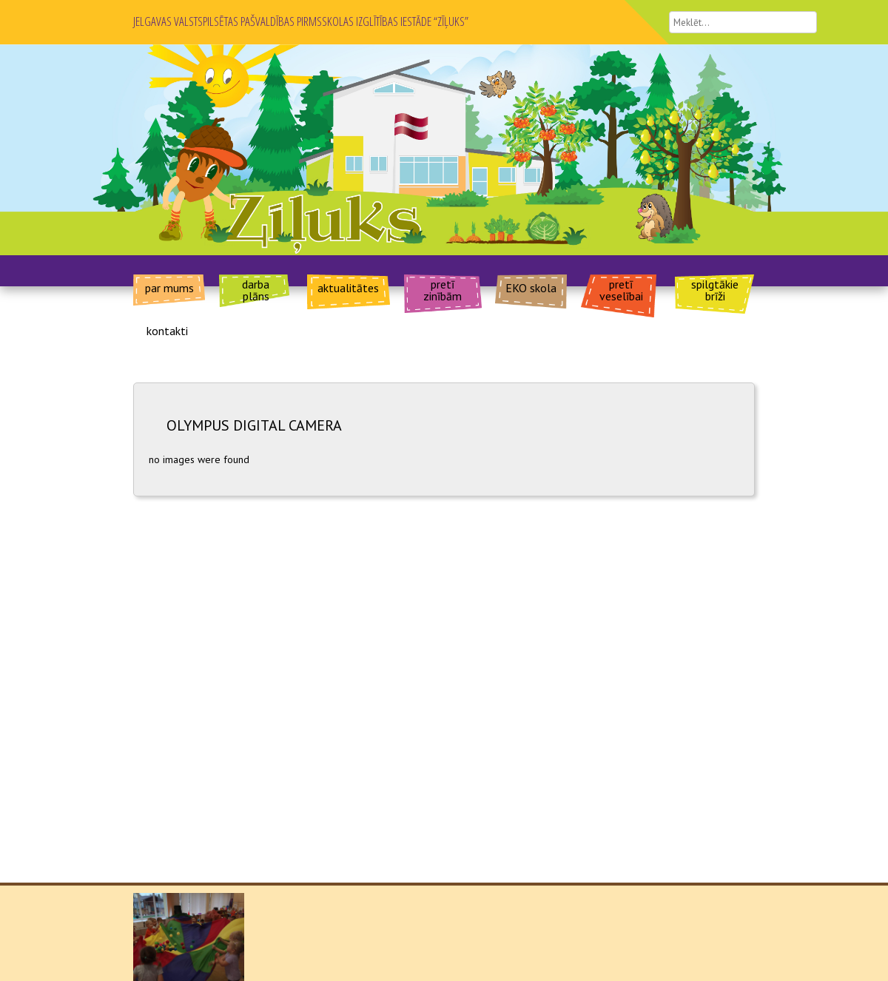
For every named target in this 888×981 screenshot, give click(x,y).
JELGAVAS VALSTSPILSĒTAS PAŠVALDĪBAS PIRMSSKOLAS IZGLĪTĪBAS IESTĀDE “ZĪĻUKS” (300, 21)
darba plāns (255, 289)
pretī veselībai (621, 289)
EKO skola (530, 287)
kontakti (167, 330)
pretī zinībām (442, 289)
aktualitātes (348, 287)
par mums (169, 287)
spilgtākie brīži (715, 289)
